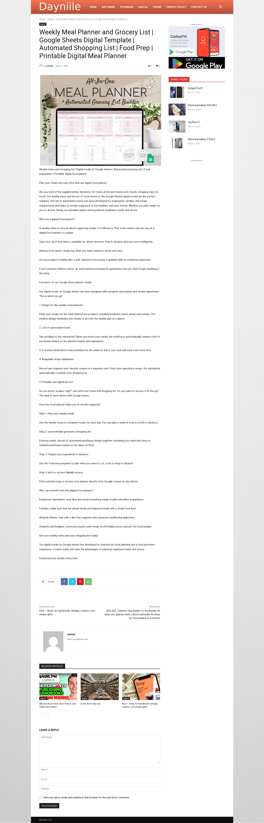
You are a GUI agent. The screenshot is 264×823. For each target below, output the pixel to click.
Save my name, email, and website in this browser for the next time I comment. (86, 797)
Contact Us (199, 7)
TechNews (126, 7)
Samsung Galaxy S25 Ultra (202, 105)
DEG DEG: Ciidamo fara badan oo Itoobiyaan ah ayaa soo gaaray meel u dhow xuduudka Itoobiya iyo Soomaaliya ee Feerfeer (132, 614)
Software (108, 7)
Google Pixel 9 (195, 88)
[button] (221, 7)
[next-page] (47, 715)
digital (143, 7)
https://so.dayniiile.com (77, 639)
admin (50, 66)
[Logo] (63, 7)
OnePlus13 (194, 122)
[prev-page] (41, 715)
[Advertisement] (196, 184)
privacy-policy (176, 7)
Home (93, 7)
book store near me (90, 703)
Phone (157, 7)
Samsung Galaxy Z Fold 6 (201, 139)
